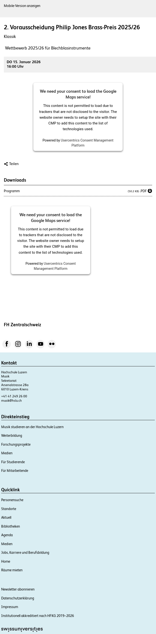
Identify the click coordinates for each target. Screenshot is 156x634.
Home (5, 561)
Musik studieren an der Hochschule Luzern (32, 427)
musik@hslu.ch (11, 400)
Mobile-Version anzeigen (22, 6)
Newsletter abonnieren (18, 589)
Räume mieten (12, 570)
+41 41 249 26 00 (14, 396)
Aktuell (6, 517)
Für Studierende (13, 462)
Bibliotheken (10, 526)
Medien (6, 453)
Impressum (9, 607)
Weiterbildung (11, 435)
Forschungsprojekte (15, 444)
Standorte (8, 509)
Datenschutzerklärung (17, 598)
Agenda (7, 535)
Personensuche (12, 500)
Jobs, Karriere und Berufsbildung (25, 552)
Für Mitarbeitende (14, 470)
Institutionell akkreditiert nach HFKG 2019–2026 (37, 616)
